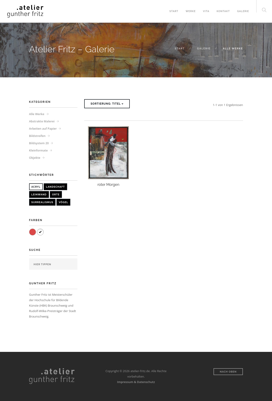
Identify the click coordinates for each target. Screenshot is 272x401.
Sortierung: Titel (107, 103)
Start (173, 11)
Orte (56, 194)
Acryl (36, 186)
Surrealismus (42, 202)
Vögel (63, 202)
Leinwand (39, 194)
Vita (206, 11)
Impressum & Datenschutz (136, 382)
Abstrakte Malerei (42, 121)
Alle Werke (36, 114)
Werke (191, 11)
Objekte (35, 158)
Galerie (243, 11)
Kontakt (223, 11)
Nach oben (228, 371)
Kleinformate (38, 150)
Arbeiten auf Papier (43, 128)
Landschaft (55, 186)
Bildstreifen (37, 136)
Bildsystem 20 (39, 143)
